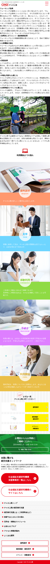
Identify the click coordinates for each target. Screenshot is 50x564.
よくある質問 (9, 535)
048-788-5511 (26, 449)
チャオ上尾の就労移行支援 (14, 508)
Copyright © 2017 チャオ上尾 (25, 562)
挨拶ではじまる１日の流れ (14, 517)
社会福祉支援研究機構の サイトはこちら (19, 491)
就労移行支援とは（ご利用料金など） (18, 512)
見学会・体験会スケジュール (15, 522)
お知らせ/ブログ (10, 526)
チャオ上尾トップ (10, 503)
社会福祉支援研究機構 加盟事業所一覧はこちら (19, 478)
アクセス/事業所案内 (11, 531)
